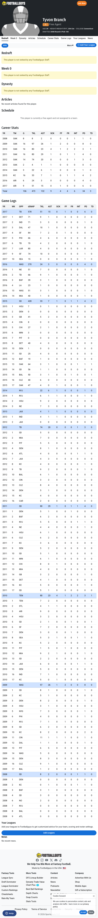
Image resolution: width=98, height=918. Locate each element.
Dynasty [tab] (22, 38)
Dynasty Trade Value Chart (35, 883)
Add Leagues (49, 833)
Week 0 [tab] (13, 38)
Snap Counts (32, 897)
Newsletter (55, 890)
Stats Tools (31, 901)
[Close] (93, 896)
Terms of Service (39, 909)
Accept (83, 912)
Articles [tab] (31, 38)
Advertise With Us (83, 878)
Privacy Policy (21, 909)
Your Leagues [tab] (79, 38)
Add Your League (86, 45)
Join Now (82, 3)
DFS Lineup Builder (34, 878)
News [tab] (90, 38)
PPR (5, 45)
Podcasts (55, 886)
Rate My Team (8, 898)
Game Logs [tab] (66, 38)
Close (91, 912)
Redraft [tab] (5, 38)
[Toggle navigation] (93, 3)
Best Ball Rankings (34, 889)
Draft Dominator (9, 882)
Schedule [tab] (41, 38)
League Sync (7, 878)
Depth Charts (32, 893)
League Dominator (10, 886)
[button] (70, 46)
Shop (77, 882)
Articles (54, 878)
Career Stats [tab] (53, 38)
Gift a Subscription (83, 890)
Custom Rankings (9, 890)
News (53, 882)
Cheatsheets (7, 894)
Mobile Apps (80, 886)
